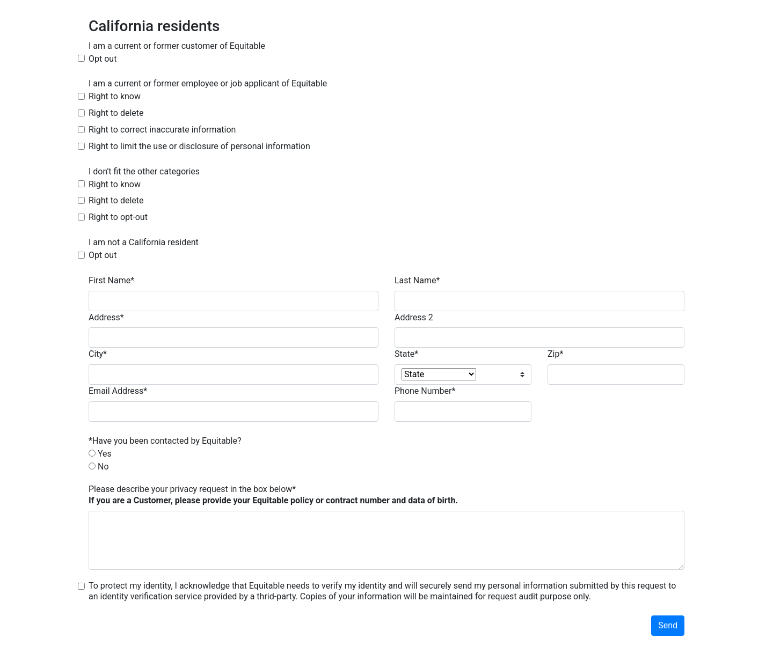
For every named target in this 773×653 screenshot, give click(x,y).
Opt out (102, 59)
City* (98, 354)
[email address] (233, 411)
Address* (106, 317)
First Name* (111, 280)
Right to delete (116, 113)
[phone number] (463, 411)
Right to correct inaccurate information (162, 129)
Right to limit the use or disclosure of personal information (199, 146)
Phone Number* (425, 391)
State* (406, 354)
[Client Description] (386, 540)
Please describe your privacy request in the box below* (273, 494)
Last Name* (417, 280)
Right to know (115, 96)
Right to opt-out (118, 217)
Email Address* (118, 391)
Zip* (555, 354)
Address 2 (414, 317)
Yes (105, 454)
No (103, 466)
